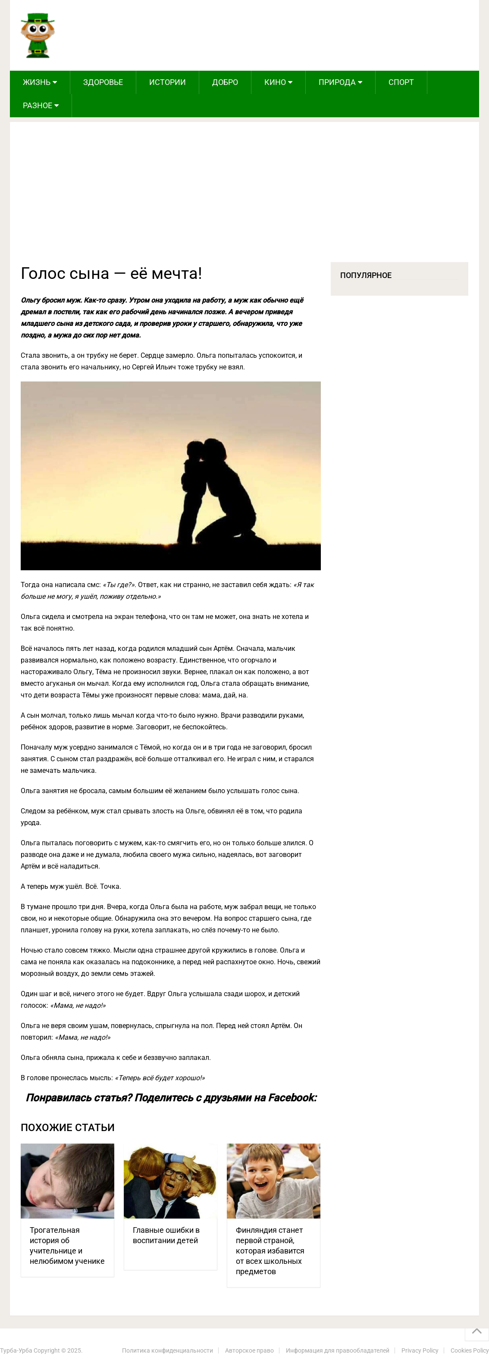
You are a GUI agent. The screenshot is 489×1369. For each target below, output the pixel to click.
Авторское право (249, 1350)
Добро (225, 82)
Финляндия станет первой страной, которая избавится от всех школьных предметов (270, 1250)
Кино (275, 82)
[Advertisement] (245, 197)
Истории (167, 82)
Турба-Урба (16, 1350)
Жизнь (36, 82)
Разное (37, 105)
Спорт (401, 82)
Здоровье (103, 82)
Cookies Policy (470, 1350)
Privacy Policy (420, 1350)
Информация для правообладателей (337, 1350)
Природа (337, 82)
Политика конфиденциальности (167, 1350)
